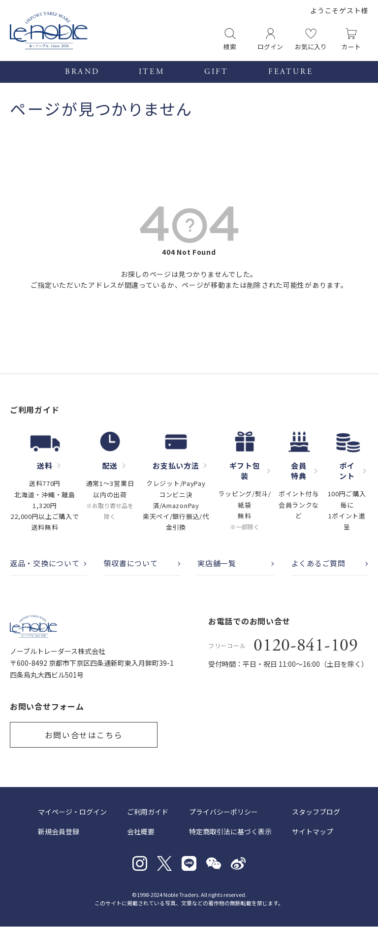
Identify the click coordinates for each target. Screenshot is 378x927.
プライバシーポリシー (223, 812)
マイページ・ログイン (72, 812)
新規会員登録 (58, 832)
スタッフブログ (316, 812)
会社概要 (141, 832)
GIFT (216, 72)
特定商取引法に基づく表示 (230, 832)
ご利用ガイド (147, 812)
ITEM (152, 72)
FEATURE (290, 72)
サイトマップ (312, 832)
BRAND (81, 72)
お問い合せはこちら (84, 735)
